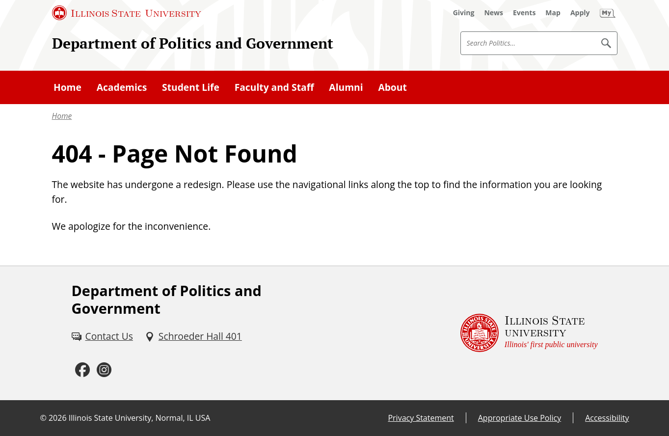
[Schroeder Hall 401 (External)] (193, 336)
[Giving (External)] (464, 13)
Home (62, 115)
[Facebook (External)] (82, 370)
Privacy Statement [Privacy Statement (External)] (421, 417)
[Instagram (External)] (104, 370)
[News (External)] (493, 13)
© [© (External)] (43, 417)
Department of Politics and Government (192, 43)
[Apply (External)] (580, 13)
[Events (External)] (524, 13)
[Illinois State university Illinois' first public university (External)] (529, 333)
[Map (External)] (552, 13)
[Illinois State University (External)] (126, 13)
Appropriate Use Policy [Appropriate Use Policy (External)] (519, 417)
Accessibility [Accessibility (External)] (607, 417)
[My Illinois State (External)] (607, 13)
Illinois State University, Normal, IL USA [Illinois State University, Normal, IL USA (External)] (140, 417)
